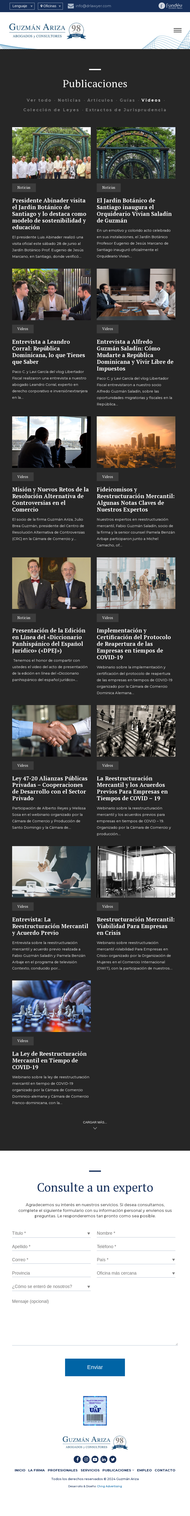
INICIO (20, 1470)
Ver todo (39, 100)
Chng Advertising (109, 1486)
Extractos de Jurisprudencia (126, 110)
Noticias (69, 100)
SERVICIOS (90, 1470)
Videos (151, 100)
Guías (128, 100)
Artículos (100, 100)
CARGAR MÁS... (95, 1122)
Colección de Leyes (51, 110)
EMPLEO (144, 1470)
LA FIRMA (36, 1470)
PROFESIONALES (63, 1470)
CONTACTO (165, 1470)
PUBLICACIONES (118, 1470)
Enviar (95, 1367)
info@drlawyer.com (89, 5)
